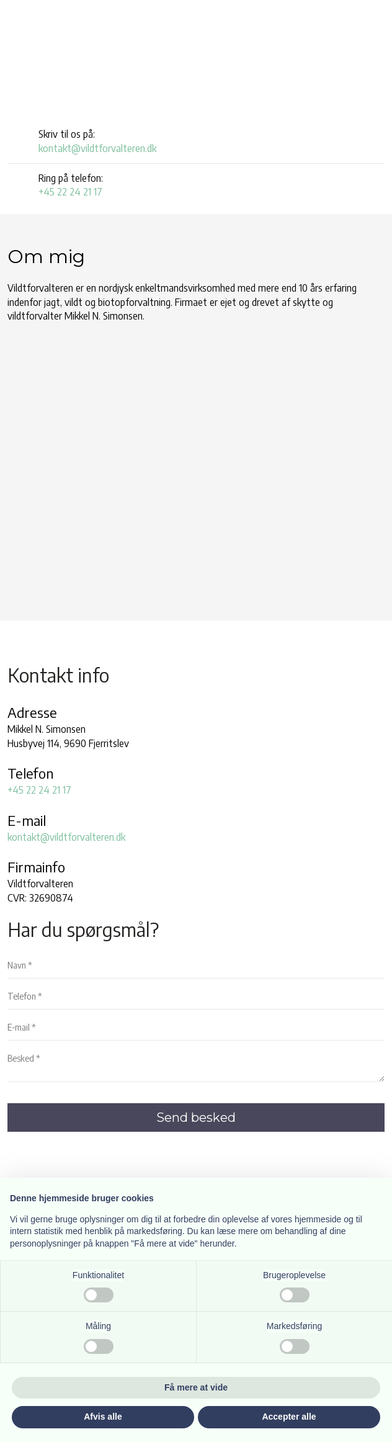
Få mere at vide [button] (196, 1387)
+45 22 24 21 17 (70, 192)
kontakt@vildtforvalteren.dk (97, 148)
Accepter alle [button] (289, 1417)
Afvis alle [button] (103, 1417)
